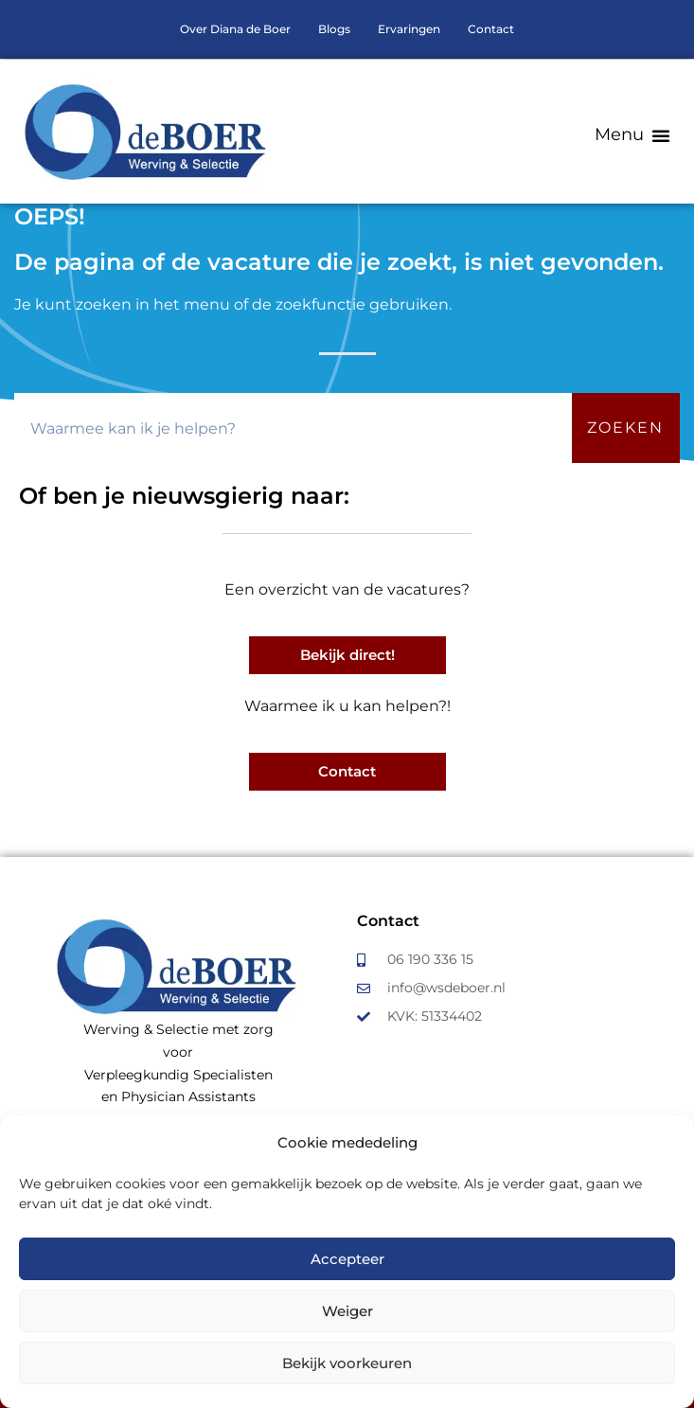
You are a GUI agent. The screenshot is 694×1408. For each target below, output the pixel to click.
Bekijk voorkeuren (347, 1363)
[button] (632, 135)
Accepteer (347, 1259)
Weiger (347, 1311)
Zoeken (625, 428)
